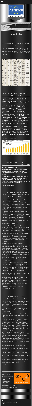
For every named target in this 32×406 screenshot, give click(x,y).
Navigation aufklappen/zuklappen (16, 1)
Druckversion (5, 400)
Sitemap (11, 400)
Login (29, 400)
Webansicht (27, 403)
